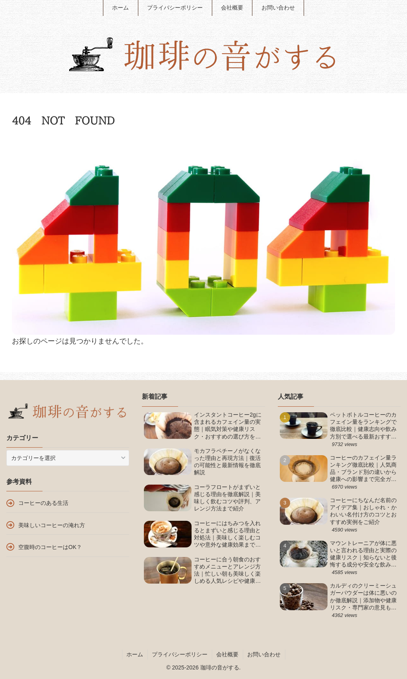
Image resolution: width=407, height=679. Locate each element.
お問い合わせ (264, 654)
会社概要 (227, 654)
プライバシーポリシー (179, 654)
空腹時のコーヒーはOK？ (50, 547)
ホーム (134, 654)
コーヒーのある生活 (43, 503)
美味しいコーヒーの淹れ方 (51, 525)
